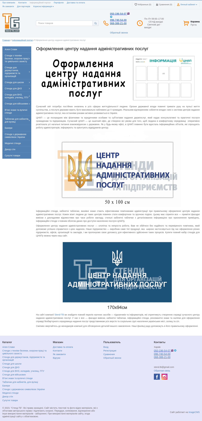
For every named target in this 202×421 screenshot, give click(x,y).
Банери (6, 385)
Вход (105, 347)
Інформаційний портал (40, 3)
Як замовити (8, 6)
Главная (6, 40)
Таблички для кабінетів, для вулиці (20, 382)
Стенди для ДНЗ (10, 367)
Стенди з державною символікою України (23, 389)
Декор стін (7, 396)
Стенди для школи (11, 363)
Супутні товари (10, 400)
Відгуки (56, 358)
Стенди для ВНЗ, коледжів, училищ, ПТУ (23, 371)
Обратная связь (162, 370)
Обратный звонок (119, 32)
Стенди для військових (14, 374)
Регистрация (109, 350)
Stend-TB (59, 314)
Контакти (22, 3)
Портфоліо (59, 3)
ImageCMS (194, 412)
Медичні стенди (10, 393)
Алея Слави (8, 347)
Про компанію (8, 3)
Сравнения (109, 354)
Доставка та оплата (76, 3)
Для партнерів (23, 6)
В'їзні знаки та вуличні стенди (17, 378)
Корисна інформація (43, 6)
